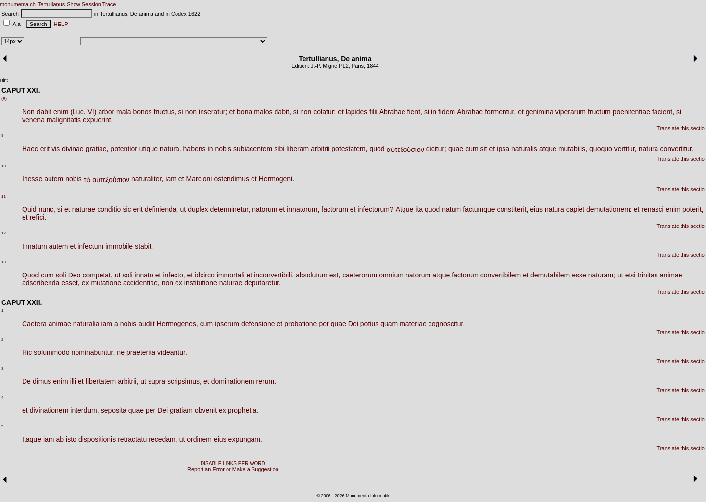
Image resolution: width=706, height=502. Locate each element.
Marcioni (199, 179)
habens (194, 148)
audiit (146, 323)
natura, (170, 148)
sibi (279, 148)
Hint (4, 80)
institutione (200, 283)
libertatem (101, 381)
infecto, (174, 275)
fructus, (165, 112)
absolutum (312, 275)
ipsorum (227, 323)
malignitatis (64, 120)
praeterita (140, 352)
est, (335, 275)
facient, (663, 112)
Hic (27, 352)
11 (3, 196)
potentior (123, 148)
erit (45, 148)
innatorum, (303, 209)
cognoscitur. (447, 323)
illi (73, 381)
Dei (353, 323)
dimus (42, 381)
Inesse (32, 179)
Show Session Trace (91, 4)
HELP (59, 24)
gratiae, (97, 148)
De (26, 381)
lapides (356, 112)
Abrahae (392, 112)
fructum (599, 112)
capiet (575, 209)
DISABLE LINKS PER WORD (233, 463)
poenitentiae (631, 112)
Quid (29, 209)
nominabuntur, (93, 352)
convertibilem (500, 275)
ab (60, 439)
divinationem (49, 410)
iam (170, 179)
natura (648, 148)
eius (536, 209)
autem (53, 179)
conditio (109, 209)
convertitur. (676, 148)
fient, (414, 112)
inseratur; (213, 112)
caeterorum (359, 275)
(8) (4, 98)
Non (28, 112)
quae (455, 148)
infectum (90, 246)
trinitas (647, 275)
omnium (391, 275)
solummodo (51, 352)
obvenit (206, 410)
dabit (44, 112)
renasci (652, 209)
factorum (334, 209)
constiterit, (513, 209)
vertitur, (625, 148)
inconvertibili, (274, 275)
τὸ (87, 180)
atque (547, 148)
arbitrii (320, 148)
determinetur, (230, 209)
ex (85, 283)
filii (373, 112)
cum (471, 148)
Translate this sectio (681, 128)
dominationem (232, 381)
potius (369, 323)
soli (61, 275)
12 (3, 233)
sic (127, 209)
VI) (92, 112)
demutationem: (609, 209)
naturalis (524, 148)
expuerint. (98, 120)
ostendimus (231, 179)
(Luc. (77, 112)
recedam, (163, 439)
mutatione (106, 283)
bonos (142, 112)
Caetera (34, 323)
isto (71, 439)
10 (3, 166)
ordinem (199, 439)
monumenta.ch (18, 4)
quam (389, 323)
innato (144, 275)
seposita (113, 410)
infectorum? (376, 209)
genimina (540, 112)
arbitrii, (128, 381)
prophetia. (243, 410)
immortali (231, 275)
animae (671, 275)
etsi (630, 275)
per (323, 323)
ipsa (503, 148)
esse (579, 275)
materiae (413, 323)
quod (376, 148)
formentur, (500, 112)
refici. (38, 217)
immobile (119, 246)
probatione (300, 323)
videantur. (172, 352)
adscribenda (40, 283)
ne (121, 352)
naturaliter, (147, 179)
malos (263, 112)
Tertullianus (51, 4)
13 (3, 262)
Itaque (31, 439)
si (180, 112)
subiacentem (252, 148)
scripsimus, (184, 381)
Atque (405, 209)
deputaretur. (262, 283)
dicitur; (436, 148)
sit (483, 148)
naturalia (86, 323)
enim (60, 112)
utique (148, 148)
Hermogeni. (276, 179)
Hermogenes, (177, 323)
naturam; (601, 275)
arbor (106, 112)
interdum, (84, 410)
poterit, (693, 209)
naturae (83, 209)
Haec (30, 148)
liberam (297, 148)
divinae (72, 148)
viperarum (570, 112)
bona (244, 112)
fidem (446, 112)
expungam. (245, 439)
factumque (479, 209)
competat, (97, 275)
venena (33, 120)
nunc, (47, 209)
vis (55, 148)
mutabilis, (572, 148)
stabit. (144, 246)
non (191, 112)
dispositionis (97, 439)
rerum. (266, 381)
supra (156, 381)
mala (123, 112)
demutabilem (550, 275)
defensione (258, 323)
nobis (223, 148)
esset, (70, 283)
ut (183, 209)
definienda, (161, 209)
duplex (198, 209)
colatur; (324, 112)
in (433, 112)
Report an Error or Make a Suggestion (232, 469)
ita (419, 209)
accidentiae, (141, 283)
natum (451, 209)
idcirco (204, 275)
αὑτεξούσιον (110, 180)
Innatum (34, 246)
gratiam (181, 410)
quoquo (600, 148)
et (232, 112)
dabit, (283, 112)
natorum (264, 209)
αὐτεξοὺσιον (405, 149)
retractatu (132, 439)
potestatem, (349, 148)
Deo (74, 275)
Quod (30, 275)
